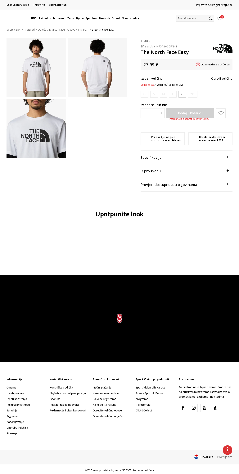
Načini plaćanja (102, 387)
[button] (195, 18)
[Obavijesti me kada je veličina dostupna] (144, 94)
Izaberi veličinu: (152, 78)
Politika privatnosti (18, 404)
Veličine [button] (161, 84)
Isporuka (55, 399)
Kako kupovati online (106, 393)
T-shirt (82, 29)
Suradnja (12, 410)
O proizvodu (185, 170)
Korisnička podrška (61, 387)
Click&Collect (144, 410)
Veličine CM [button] (176, 84)
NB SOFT (126, 470)
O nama (11, 387)
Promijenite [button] (224, 457)
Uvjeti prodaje (15, 393)
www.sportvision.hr (102, 470)
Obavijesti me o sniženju (215, 64)
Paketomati (143, 404)
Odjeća (42, 29)
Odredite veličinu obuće (107, 410)
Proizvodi (29, 29)
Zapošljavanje (15, 422)
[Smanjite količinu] (144, 113)
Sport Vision (14, 29)
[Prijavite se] (219, 18)
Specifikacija (185, 157)
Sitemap (12, 433)
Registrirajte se (222, 5)
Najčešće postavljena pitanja (68, 393)
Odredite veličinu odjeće (108, 416)
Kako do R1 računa (104, 404)
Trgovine (12, 416)
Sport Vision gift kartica (150, 387)
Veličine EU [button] (147, 84)
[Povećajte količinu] (161, 113)
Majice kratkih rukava (62, 29)
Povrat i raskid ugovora (64, 404)
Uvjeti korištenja (17, 399)
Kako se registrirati (104, 399)
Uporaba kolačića (17, 427)
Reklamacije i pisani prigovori (68, 410)
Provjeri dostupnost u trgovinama (185, 184)
